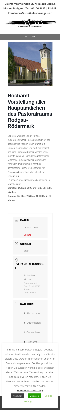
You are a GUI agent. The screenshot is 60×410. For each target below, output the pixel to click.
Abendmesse (32, 313)
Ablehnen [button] (17, 395)
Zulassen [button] (34, 395)
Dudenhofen (32, 322)
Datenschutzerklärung (30, 390)
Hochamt (30, 341)
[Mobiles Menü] (30, 37)
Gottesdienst (32, 332)
